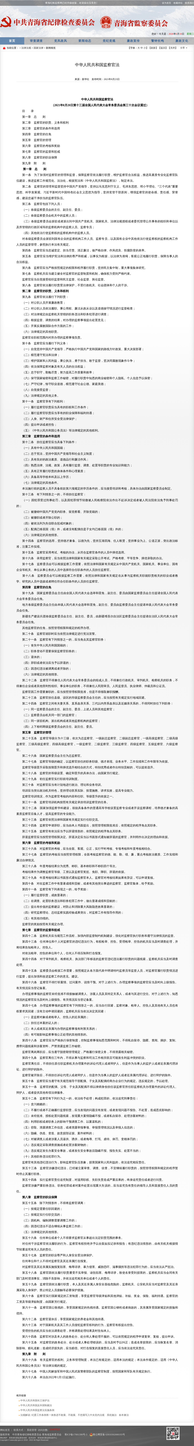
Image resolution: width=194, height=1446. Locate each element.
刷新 (153, 48)
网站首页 (5, 1430)
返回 (163, 48)
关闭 (172, 48)
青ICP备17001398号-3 (75, 1434)
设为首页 (166, 3)
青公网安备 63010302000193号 (107, 1434)
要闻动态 (84, 40)
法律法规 (26, 48)
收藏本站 (178, 3)
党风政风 (60, 40)
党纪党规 (109, 40)
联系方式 (18, 1430)
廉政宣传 (133, 40)
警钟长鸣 (157, 40)
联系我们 (189, 3)
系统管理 (32, 1430)
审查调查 (36, 40)
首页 (12, 40)
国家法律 (38, 48)
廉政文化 (181, 40)
